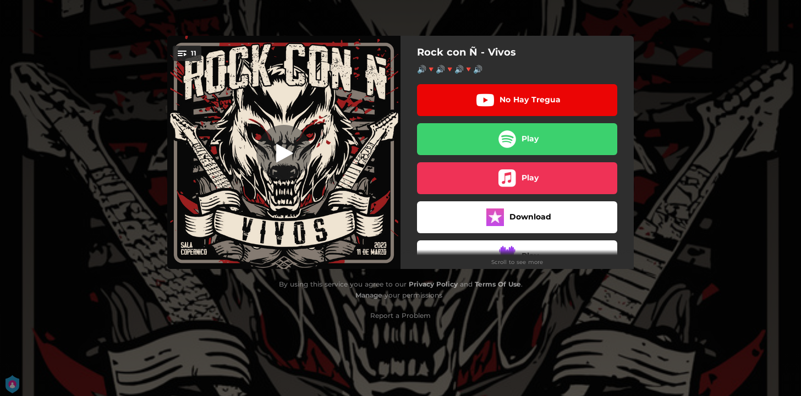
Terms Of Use (498, 284)
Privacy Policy (433, 284)
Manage (368, 295)
